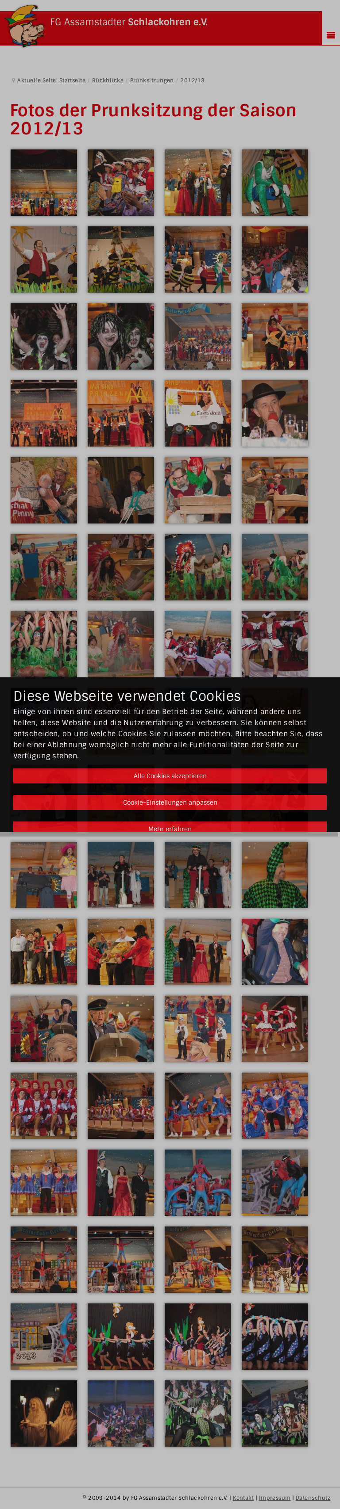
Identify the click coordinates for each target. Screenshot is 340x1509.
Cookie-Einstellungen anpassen (170, 802)
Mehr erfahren (170, 829)
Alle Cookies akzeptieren (170, 776)
